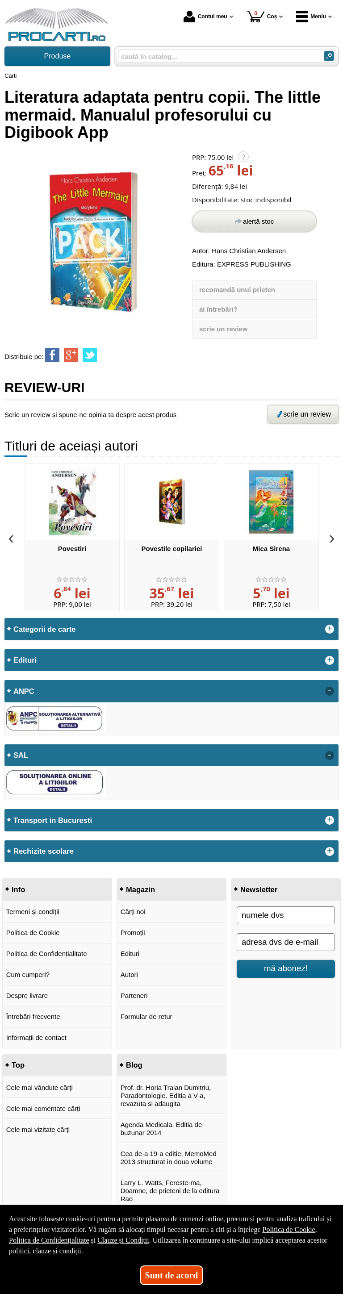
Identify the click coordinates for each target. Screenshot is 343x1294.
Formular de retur (146, 1016)
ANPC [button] (23, 691)
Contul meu (205, 16)
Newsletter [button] (258, 889)
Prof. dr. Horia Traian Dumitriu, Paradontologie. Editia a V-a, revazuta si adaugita (166, 1095)
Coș (262, 16)
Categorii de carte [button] (44, 629)
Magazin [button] (140, 889)
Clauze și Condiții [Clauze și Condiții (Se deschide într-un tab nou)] (123, 1240)
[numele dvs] (286, 915)
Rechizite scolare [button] (43, 851)
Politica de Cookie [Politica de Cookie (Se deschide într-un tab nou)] (288, 1229)
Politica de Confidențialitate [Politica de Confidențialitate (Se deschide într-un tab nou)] (49, 1240)
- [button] (329, 691)
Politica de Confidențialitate (46, 953)
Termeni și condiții (32, 911)
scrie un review (223, 329)
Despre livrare (27, 995)
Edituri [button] (25, 660)
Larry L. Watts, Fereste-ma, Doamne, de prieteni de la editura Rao (170, 1190)
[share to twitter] (90, 355)
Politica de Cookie (33, 932)
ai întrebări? (218, 309)
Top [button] (18, 1065)
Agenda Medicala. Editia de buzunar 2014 (161, 1128)
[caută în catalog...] (217, 56)
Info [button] (18, 889)
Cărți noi (133, 911)
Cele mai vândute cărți (39, 1087)
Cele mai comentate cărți (43, 1108)
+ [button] (329, 629)
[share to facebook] (52, 355)
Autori (129, 974)
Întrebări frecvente (33, 1016)
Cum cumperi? (28, 974)
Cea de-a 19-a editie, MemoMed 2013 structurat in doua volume (169, 1157)
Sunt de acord (171, 1275)
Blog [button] (134, 1065)
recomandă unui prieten (237, 289)
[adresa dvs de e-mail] (286, 942)
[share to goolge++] (71, 355)
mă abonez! (286, 968)
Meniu (311, 16)
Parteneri (134, 995)
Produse (57, 56)
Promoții (133, 932)
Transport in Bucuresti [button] (52, 820)
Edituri (130, 953)
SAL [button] (20, 755)
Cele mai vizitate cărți (38, 1129)
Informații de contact (36, 1037)
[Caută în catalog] (329, 56)
